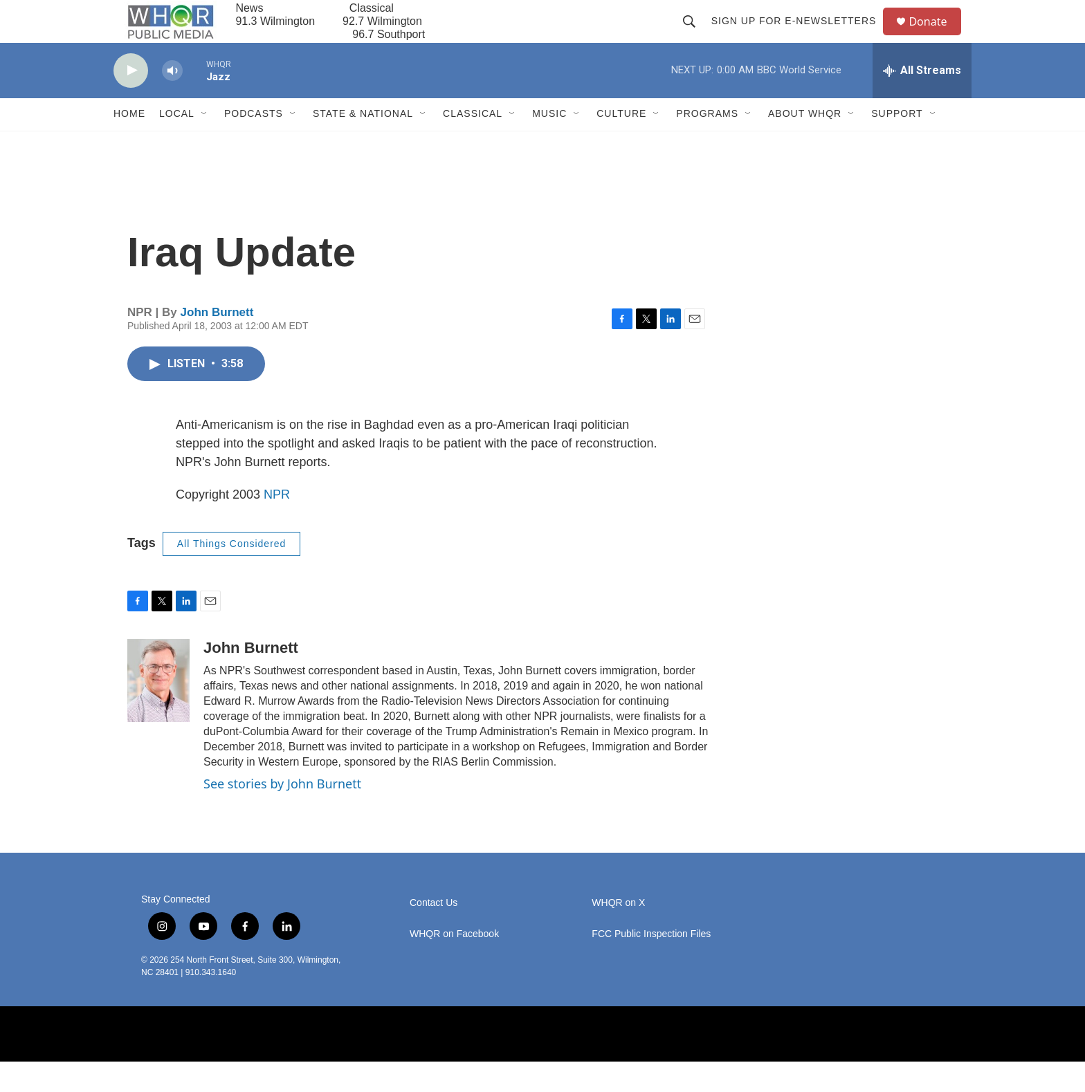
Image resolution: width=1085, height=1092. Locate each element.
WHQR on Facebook (454, 964)
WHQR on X (618, 933)
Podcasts (253, 143)
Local (176, 143)
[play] (131, 101)
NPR (277, 524)
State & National (363, 143)
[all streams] (922, 100)
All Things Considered (231, 573)
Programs (707, 143)
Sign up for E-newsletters (799, 35)
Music (549, 143)
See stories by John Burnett (282, 813)
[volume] (172, 100)
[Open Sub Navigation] (204, 143)
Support (896, 143)
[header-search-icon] (695, 36)
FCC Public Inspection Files (651, 964)
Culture (621, 143)
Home (129, 143)
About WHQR (804, 143)
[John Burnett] (158, 710)
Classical (472, 143)
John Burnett (217, 342)
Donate (936, 36)
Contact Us (433, 933)
